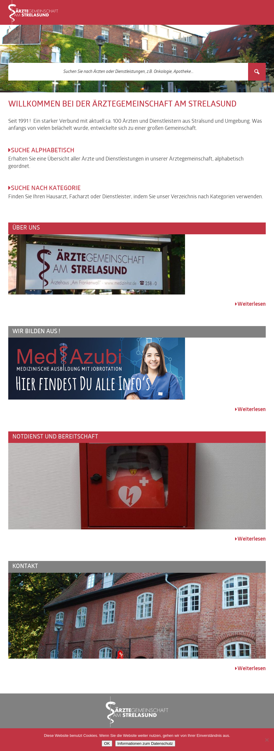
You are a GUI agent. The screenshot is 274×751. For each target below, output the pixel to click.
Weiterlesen (251, 304)
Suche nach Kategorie (46, 189)
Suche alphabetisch (42, 151)
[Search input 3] (128, 72)
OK (107, 743)
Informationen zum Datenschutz (145, 743)
